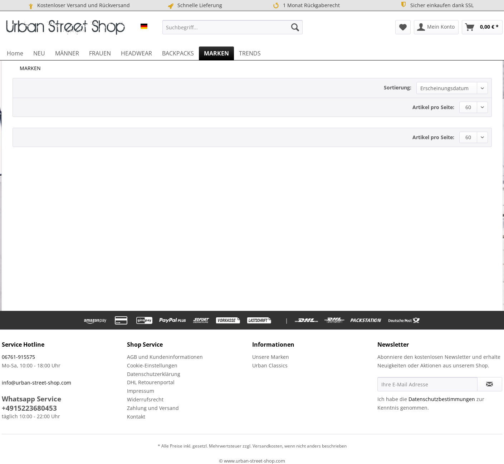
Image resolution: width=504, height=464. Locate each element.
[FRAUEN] (100, 53)
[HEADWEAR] (136, 53)
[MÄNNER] (67, 53)
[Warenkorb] (482, 27)
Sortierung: (397, 87)
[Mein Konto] (436, 27)
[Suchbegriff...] (232, 27)
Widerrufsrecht (145, 399)
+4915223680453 (29, 408)
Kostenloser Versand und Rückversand (78, 5)
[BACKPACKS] (178, 53)
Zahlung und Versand (153, 408)
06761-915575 (18, 356)
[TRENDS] (250, 53)
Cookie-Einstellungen (152, 365)
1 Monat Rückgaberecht (306, 5)
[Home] (15, 53)
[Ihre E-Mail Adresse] (427, 384)
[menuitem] (232, 27)
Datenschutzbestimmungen (441, 399)
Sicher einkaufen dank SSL (437, 5)
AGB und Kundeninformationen (165, 356)
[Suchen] (295, 27)
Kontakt (136, 416)
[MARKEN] (216, 53)
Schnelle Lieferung (194, 5)
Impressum (140, 390)
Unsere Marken (270, 356)
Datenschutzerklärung (153, 374)
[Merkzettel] (403, 27)
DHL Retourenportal (151, 382)
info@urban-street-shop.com (36, 382)
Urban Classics (270, 365)
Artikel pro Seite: (433, 107)
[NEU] (39, 53)
